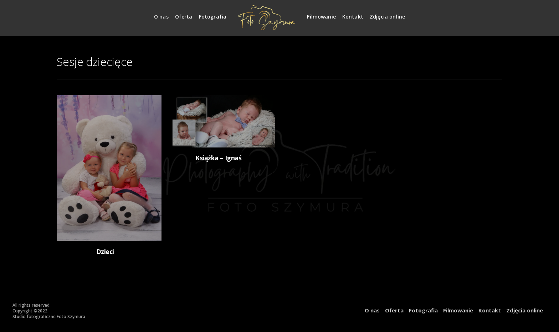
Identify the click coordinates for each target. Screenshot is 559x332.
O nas (161, 16)
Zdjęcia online (387, 16)
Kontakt (352, 16)
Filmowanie (321, 16)
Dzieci (105, 251)
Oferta (184, 16)
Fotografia (213, 16)
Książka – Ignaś (218, 158)
